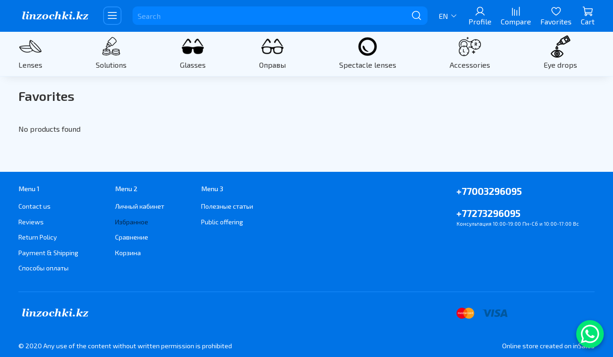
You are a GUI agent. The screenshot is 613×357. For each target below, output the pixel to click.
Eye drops (560, 64)
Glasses (193, 64)
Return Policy (37, 237)
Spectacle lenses (367, 64)
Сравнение (131, 237)
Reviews (31, 222)
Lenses (30, 64)
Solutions (111, 64)
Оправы (272, 64)
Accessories (470, 64)
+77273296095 (488, 213)
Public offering (222, 222)
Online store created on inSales (548, 346)
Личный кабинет (139, 206)
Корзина (128, 253)
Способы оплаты (43, 268)
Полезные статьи (227, 206)
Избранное (131, 222)
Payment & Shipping (48, 253)
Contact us (34, 206)
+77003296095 (489, 191)
